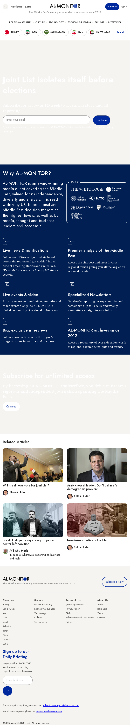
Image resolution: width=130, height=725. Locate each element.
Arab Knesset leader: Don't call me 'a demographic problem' (92, 487)
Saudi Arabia (9, 609)
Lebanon (7, 639)
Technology (56, 22)
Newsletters (16, 6)
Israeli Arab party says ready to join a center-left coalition (28, 542)
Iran (4, 613)
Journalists (102, 609)
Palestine (7, 626)
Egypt (5, 630)
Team (100, 613)
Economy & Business (79, 22)
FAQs (68, 613)
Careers (101, 617)
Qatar (6, 635)
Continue (11, 406)
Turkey (6, 604)
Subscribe (112, 6)
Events (28, 6)
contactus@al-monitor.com (49, 711)
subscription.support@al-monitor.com (61, 705)
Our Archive (40, 622)
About (100, 604)
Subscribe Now (115, 582)
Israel (5, 622)
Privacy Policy (73, 609)
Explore (99, 22)
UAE (5, 617)
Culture (40, 22)
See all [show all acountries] (120, 32)
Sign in (124, 6)
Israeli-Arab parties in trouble (87, 540)
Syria (5, 643)
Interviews (114, 22)
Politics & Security (20, 22)
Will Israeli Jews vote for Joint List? (26, 485)
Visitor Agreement (75, 604)
